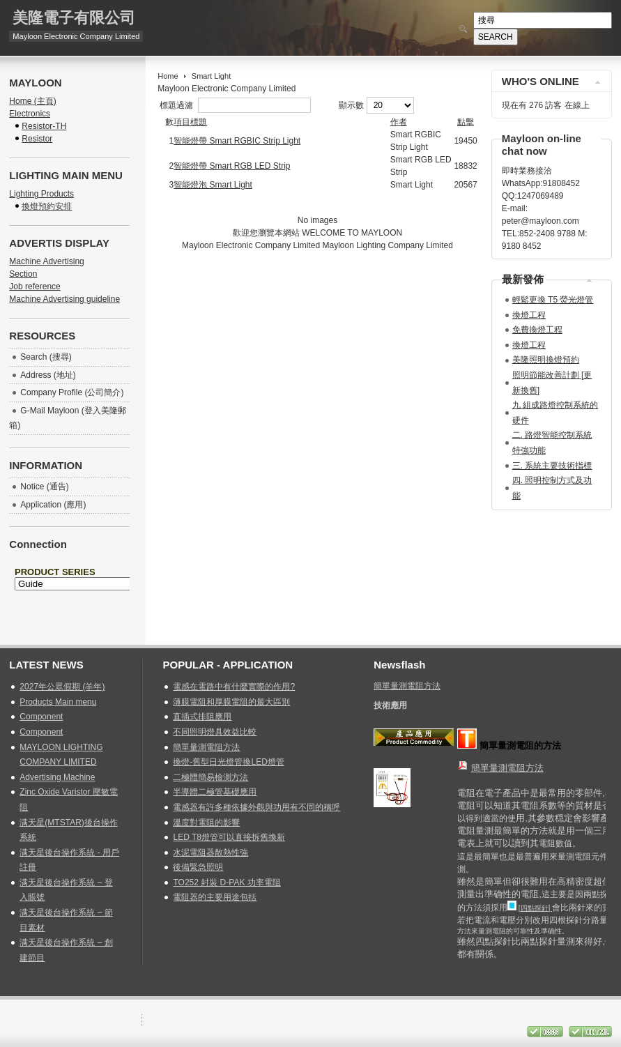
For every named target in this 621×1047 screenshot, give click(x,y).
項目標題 (190, 122)
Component (41, 716)
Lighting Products (41, 194)
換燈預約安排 (47, 206)
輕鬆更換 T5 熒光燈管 (553, 300)
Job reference (34, 286)
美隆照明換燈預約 (545, 360)
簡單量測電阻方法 (206, 747)
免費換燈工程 (537, 330)
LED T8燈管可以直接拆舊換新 (228, 837)
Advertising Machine (57, 777)
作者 (398, 122)
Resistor (37, 139)
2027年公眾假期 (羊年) (62, 686)
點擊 (465, 122)
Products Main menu (58, 702)
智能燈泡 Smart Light (213, 185)
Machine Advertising (46, 261)
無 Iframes (69, 596)
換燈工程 (529, 315)
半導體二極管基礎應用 (214, 792)
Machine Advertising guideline (64, 299)
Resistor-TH (44, 126)
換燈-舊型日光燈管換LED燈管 (228, 762)
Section (23, 274)
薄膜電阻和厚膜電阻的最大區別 (231, 702)
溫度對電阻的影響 (206, 822)
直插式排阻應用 (202, 716)
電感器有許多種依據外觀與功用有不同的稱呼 (256, 807)
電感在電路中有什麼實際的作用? (234, 686)
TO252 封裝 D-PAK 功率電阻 (226, 882)
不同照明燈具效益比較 (214, 732)
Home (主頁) (32, 101)
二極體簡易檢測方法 (210, 777)
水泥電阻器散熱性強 (210, 852)
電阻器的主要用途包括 (214, 897)
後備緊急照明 (198, 867)
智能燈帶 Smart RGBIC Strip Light (237, 141)
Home (168, 76)
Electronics (29, 114)
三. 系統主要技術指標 (552, 466)
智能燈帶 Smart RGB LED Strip (232, 166)
